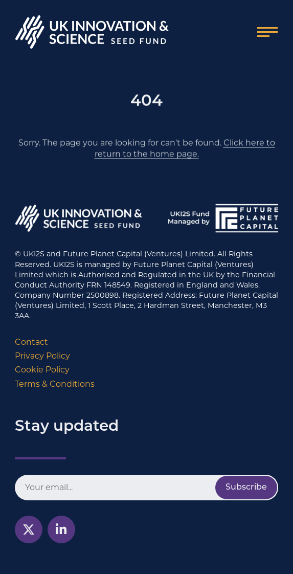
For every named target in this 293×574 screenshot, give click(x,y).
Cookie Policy (42, 369)
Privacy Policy (42, 356)
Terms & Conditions (55, 384)
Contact (31, 342)
